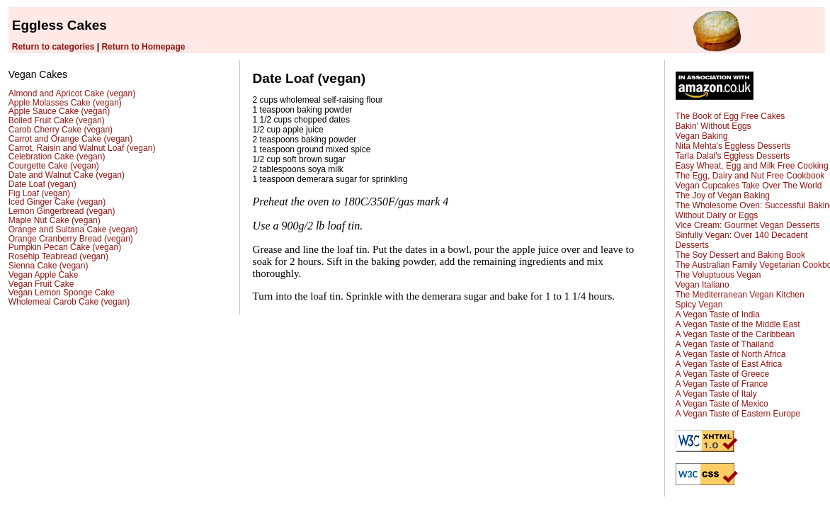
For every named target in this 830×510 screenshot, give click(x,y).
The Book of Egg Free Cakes (730, 116)
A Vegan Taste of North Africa (731, 354)
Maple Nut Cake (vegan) (54, 220)
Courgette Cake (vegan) (53, 166)
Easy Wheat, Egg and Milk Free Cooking (752, 166)
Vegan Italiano (702, 285)
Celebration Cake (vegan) (57, 157)
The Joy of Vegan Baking (723, 195)
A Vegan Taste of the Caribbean (735, 334)
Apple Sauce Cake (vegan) (59, 111)
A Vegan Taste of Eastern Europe (738, 414)
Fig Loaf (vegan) (39, 193)
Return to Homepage (143, 47)
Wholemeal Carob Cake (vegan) (69, 302)
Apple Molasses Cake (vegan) (65, 103)
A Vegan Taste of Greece (723, 374)
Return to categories (53, 47)
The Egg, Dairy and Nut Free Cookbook (750, 176)
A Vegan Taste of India (718, 314)
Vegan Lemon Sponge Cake (61, 293)
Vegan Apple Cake (43, 275)
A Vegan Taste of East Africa (729, 364)
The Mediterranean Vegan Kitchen (740, 295)
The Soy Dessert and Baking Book (740, 255)
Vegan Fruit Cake (41, 284)
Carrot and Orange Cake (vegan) (70, 139)
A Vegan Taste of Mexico (722, 404)
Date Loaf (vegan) (42, 184)
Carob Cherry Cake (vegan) (60, 130)
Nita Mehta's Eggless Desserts (733, 146)
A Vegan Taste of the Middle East (738, 324)
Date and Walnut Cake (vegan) (66, 175)
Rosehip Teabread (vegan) (58, 256)
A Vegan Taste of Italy (716, 394)
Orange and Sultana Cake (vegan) (73, 229)
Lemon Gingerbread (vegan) (61, 211)
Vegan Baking (702, 136)
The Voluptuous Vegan (718, 275)
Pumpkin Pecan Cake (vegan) (64, 247)
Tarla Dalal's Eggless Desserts (733, 156)
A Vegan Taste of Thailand (725, 344)
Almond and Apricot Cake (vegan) (71, 93)
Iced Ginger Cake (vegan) (57, 202)
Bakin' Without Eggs (713, 126)
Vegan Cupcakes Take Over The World (749, 186)
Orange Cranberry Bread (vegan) (70, 239)
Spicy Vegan (699, 305)
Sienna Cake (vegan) (48, 266)
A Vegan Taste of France (722, 384)
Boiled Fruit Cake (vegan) (56, 120)
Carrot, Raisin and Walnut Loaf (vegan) (82, 148)
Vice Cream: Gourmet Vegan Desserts (748, 225)
